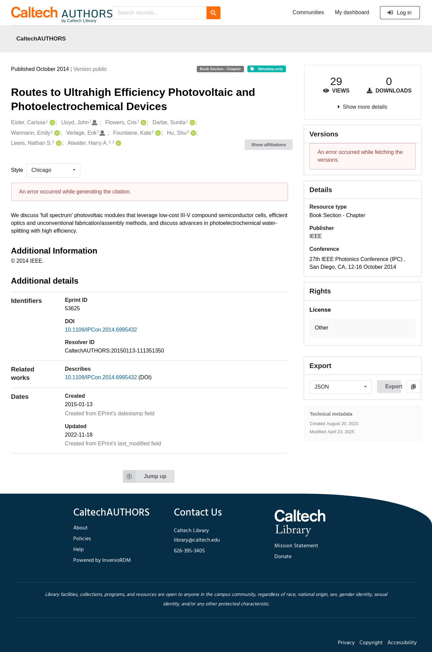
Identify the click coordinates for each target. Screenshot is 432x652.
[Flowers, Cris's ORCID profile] (142, 123)
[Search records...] (159, 12)
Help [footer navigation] (78, 549)
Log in (399, 13)
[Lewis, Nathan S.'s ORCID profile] (57, 143)
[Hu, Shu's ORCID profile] (192, 133)
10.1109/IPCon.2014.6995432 (101, 330)
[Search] (213, 12)
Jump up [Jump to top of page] (144, 476)
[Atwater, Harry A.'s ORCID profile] (117, 143)
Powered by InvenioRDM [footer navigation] (102, 560)
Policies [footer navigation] (82, 538)
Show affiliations (268, 144)
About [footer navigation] (80, 528)
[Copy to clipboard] (413, 386)
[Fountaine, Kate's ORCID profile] (157, 133)
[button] (362, 328)
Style (17, 170)
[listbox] (53, 170)
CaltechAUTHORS (41, 38)
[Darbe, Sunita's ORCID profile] (191, 123)
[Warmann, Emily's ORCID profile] (56, 133)
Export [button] (393, 386)
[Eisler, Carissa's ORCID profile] (51, 123)
